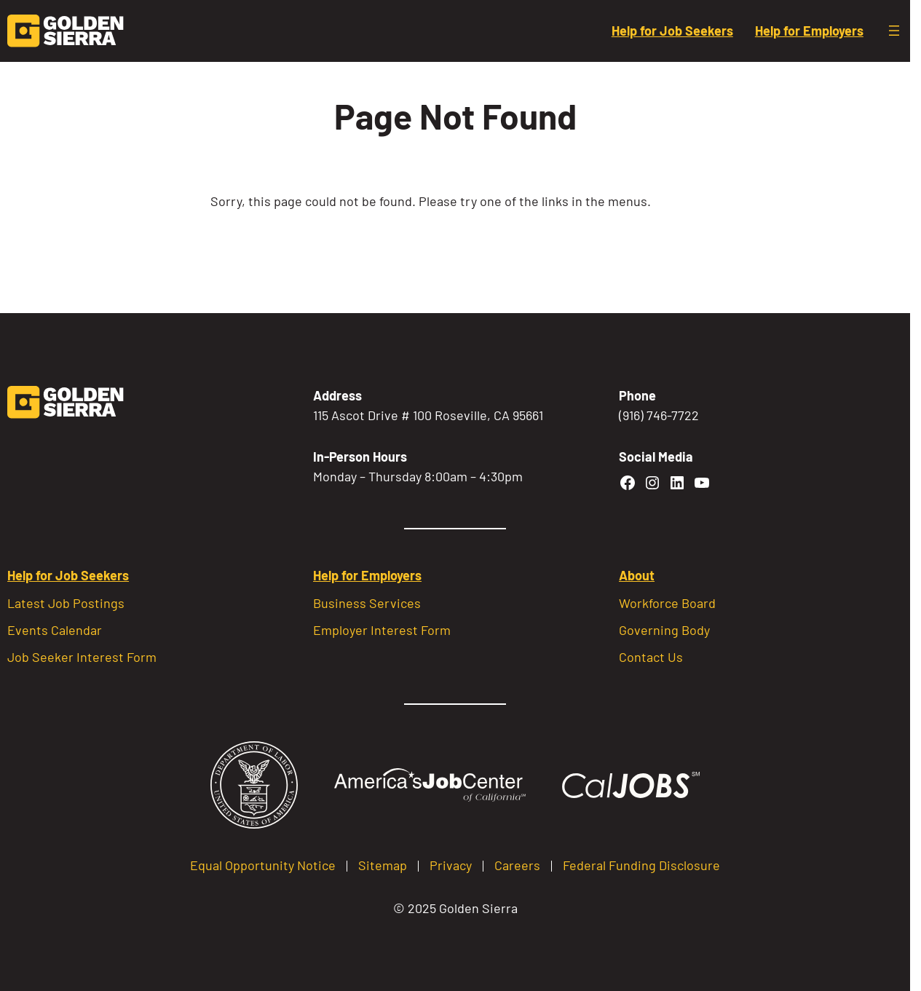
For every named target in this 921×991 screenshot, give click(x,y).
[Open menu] (894, 30)
